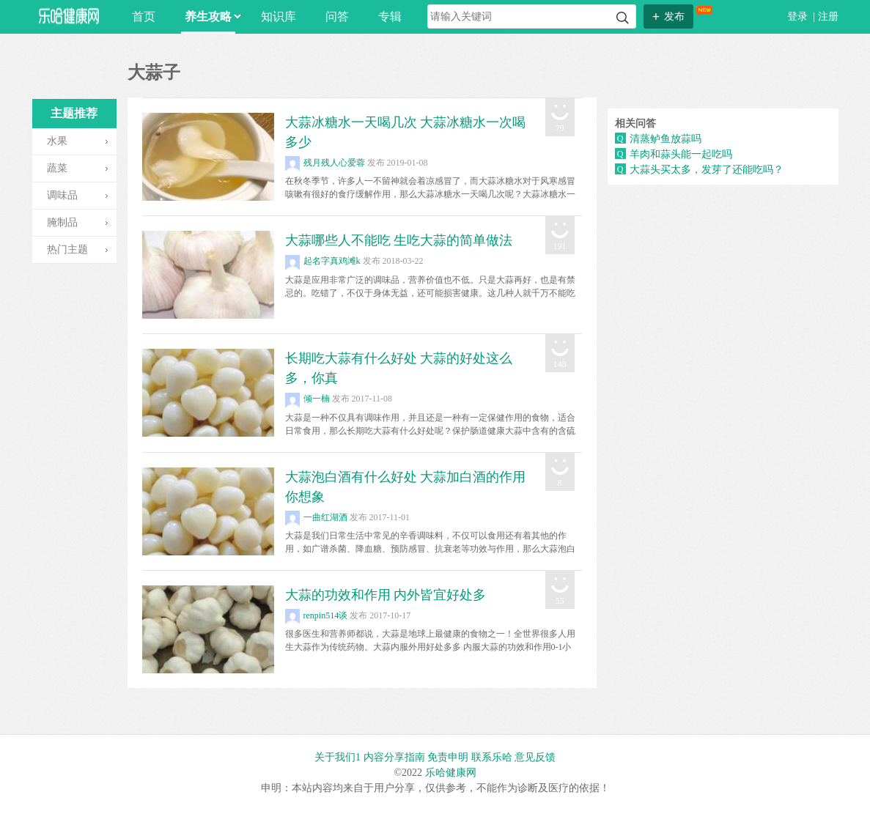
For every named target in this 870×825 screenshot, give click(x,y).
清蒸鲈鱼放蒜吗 (665, 138)
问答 (337, 16)
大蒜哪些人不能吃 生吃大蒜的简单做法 (399, 240)
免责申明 (447, 757)
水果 (57, 141)
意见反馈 (535, 757)
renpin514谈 (316, 615)
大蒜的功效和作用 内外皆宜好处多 (386, 595)
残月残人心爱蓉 (325, 163)
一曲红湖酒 (316, 517)
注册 (828, 16)
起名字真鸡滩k (323, 261)
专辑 (390, 16)
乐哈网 (69, 15)
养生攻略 (210, 16)
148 (560, 364)
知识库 (278, 16)
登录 (799, 16)
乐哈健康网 (450, 772)
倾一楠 (307, 398)
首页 (143, 16)
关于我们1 (337, 757)
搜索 (622, 18)
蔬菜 (57, 168)
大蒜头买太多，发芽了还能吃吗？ (707, 169)
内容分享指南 (394, 757)
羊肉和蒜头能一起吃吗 (681, 154)
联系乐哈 (491, 757)
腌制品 (62, 222)
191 (560, 246)
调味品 (62, 195)
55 (560, 601)
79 (560, 128)
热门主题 (67, 249)
